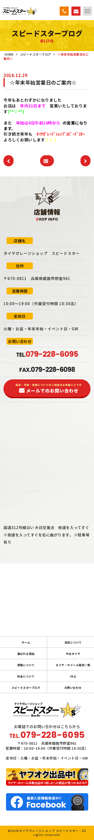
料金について (26, 676)
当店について (73, 642)
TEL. (47, 355)
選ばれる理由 (26, 654)
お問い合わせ (73, 688)
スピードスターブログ (26, 688)
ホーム (26, 642)
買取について (26, 665)
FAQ (73, 676)
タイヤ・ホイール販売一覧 (73, 665)
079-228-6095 (52, 735)
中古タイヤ (73, 654)
